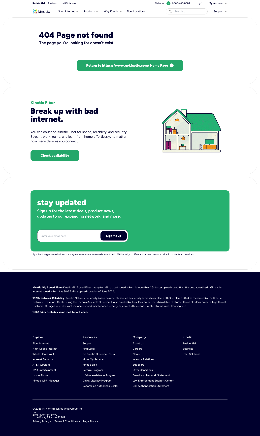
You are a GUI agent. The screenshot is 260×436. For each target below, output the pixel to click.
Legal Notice (90, 421)
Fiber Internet (40, 343)
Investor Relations (143, 359)
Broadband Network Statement (151, 375)
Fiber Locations (136, 11)
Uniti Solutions (68, 3)
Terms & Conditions (66, 421)
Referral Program (93, 370)
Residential (38, 3)
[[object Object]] (218, 3)
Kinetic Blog (90, 364)
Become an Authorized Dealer (100, 386)
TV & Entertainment (44, 370)
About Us (138, 343)
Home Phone (40, 375)
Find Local (89, 348)
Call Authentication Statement (151, 386)
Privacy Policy (40, 421)
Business (53, 3)
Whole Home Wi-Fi (43, 354)
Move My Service (93, 359)
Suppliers (138, 364)
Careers (137, 348)
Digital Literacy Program (97, 380)
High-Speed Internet (44, 348)
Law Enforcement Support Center (153, 380)
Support (88, 343)
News (136, 354)
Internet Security (42, 359)
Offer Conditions (143, 370)
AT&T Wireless (41, 364)
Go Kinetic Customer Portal (99, 354)
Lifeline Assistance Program (99, 375)
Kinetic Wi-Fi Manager (45, 380)
